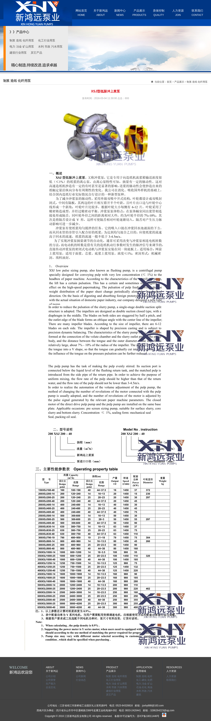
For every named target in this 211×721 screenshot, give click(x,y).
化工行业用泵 (46, 40)
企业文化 (51, 687)
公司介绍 (51, 676)
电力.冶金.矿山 (144, 683)
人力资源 (178, 12)
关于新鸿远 (100, 12)
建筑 (138, 694)
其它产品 (36, 52)
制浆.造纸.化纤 (144, 676)
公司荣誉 (51, 680)
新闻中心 (120, 12)
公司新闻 (81, 676)
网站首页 (81, 12)
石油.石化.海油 (144, 687)
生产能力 (51, 683)
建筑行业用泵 (18, 52)
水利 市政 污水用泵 (50, 46)
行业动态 (81, 680)
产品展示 (139, 12)
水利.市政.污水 (144, 691)
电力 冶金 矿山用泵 (22, 46)
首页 (169, 81)
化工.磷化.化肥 (144, 680)
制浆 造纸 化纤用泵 (22, 40)
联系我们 (197, 12)
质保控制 (158, 12)
